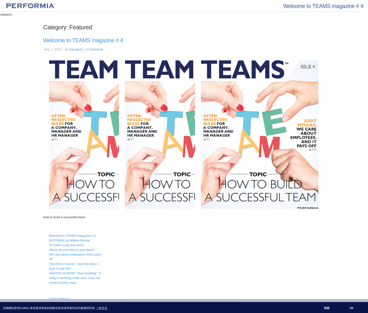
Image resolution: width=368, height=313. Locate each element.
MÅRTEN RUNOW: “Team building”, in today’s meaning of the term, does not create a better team (75, 277)
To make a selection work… (67, 245)
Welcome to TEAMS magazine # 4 (83, 40)
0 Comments (94, 49)
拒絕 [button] (327, 308)
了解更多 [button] (101, 308)
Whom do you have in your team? (72, 250)
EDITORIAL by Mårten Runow (69, 240)
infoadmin (76, 49)
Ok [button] (351, 308)
